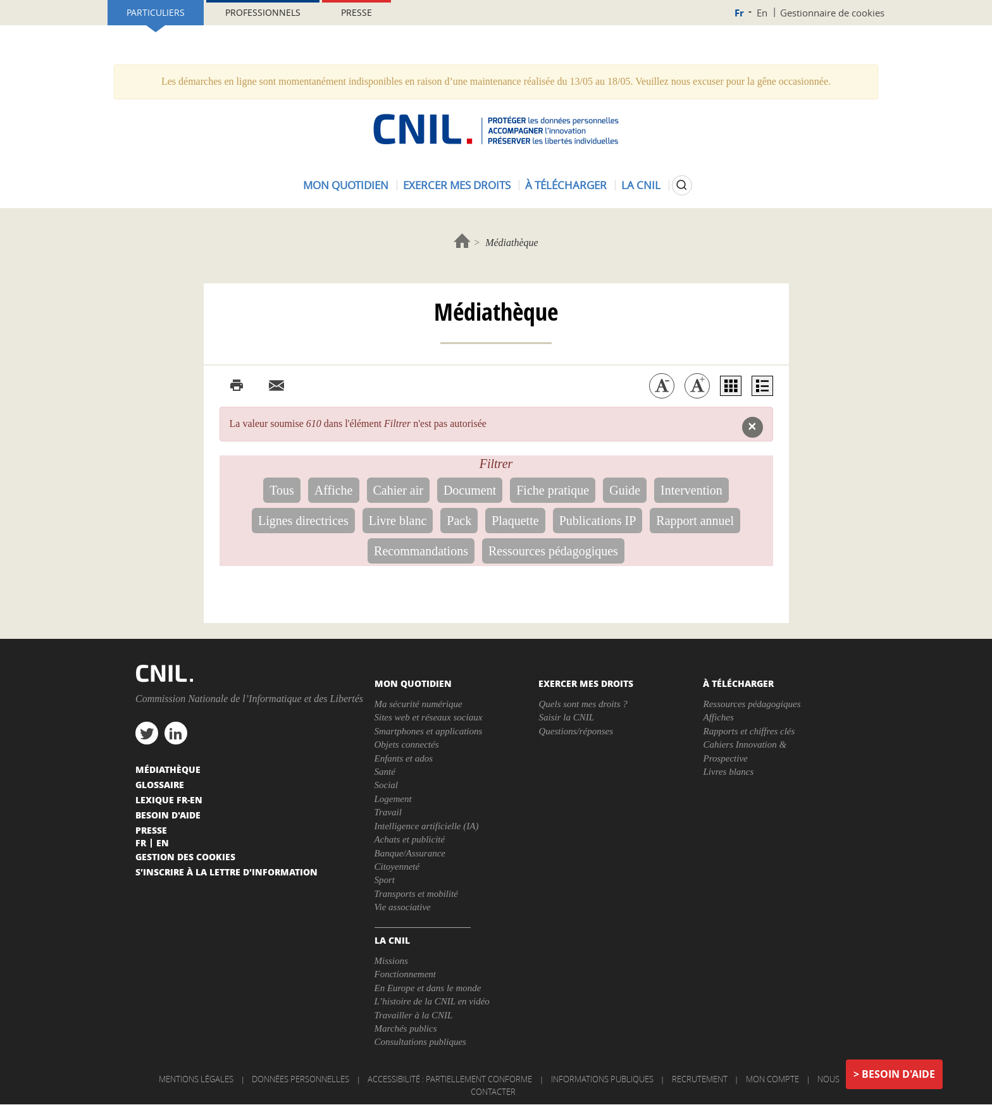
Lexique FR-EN (168, 799)
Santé (385, 772)
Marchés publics (406, 1028)
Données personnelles (300, 1079)
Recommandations (421, 551)
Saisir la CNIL (566, 717)
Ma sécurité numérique (418, 704)
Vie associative (403, 907)
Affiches (718, 717)
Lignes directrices (303, 521)
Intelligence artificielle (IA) (427, 826)
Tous (282, 490)
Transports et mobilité (417, 894)
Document (469, 490)
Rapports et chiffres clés (749, 731)
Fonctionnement (405, 974)
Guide (624, 490)
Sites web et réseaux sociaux (429, 717)
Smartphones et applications (429, 731)
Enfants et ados (404, 758)
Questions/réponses (575, 731)
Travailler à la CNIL (414, 1015)
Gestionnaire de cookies (832, 12)
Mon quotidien (345, 185)
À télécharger (566, 185)
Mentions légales (196, 1079)
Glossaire (159, 784)
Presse (356, 12)
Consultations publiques (420, 1042)
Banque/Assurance (410, 853)
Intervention (691, 490)
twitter (146, 733)
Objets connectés (407, 744)
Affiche (333, 490)
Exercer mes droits (457, 185)
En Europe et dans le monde (428, 988)
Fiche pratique (552, 490)
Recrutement (700, 1079)
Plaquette (515, 521)
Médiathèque (168, 769)
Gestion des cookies (185, 856)
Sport (385, 880)
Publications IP (597, 521)
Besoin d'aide (898, 1074)
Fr (739, 13)
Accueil (462, 240)
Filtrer (496, 464)
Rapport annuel (695, 521)
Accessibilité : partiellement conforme (450, 1079)
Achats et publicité (410, 839)
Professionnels (263, 12)
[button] (752, 427)
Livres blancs (728, 772)
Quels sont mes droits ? (582, 704)
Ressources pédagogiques (553, 551)
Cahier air (398, 490)
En (762, 12)
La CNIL (640, 185)
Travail (388, 812)
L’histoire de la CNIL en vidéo (432, 1001)
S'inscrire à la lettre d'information (226, 871)
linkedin (175, 733)
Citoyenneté (397, 866)
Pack (459, 521)
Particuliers (156, 12)
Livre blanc (398, 521)
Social (387, 785)
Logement (393, 799)
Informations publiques (602, 1079)
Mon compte (772, 1079)
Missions (391, 961)
